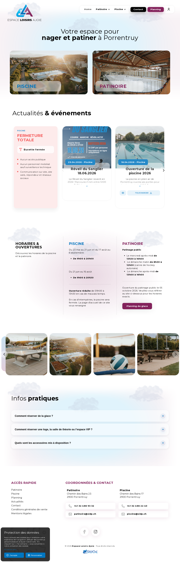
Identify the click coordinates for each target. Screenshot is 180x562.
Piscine (15, 493)
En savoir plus (10, 549)
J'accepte (11, 555)
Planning (16, 497)
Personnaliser (35, 555)
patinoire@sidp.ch (82, 514)
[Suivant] (175, 354)
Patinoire (16, 489)
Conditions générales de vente (29, 509)
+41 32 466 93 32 (81, 506)
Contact (16, 505)
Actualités (17, 501)
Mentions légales (21, 513)
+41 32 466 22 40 (134, 506)
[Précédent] (4, 354)
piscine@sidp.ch (134, 514)
